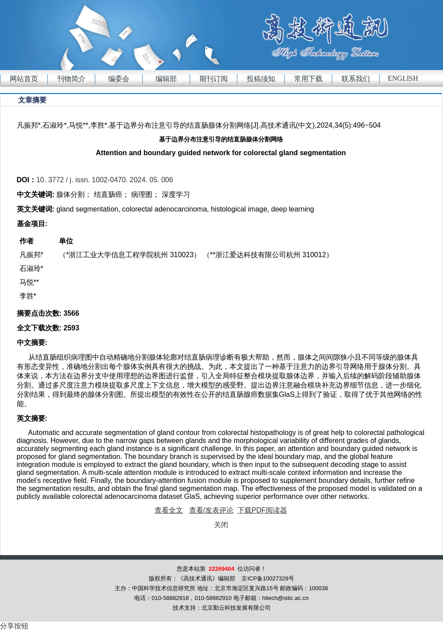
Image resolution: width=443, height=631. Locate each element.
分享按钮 (14, 626)
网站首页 (24, 78)
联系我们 (356, 78)
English (403, 78)
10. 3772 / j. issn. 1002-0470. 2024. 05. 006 (104, 180)
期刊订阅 (213, 78)
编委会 (118, 78)
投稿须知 (261, 78)
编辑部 (166, 78)
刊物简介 (71, 78)
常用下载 (308, 78)
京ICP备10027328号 (267, 578)
